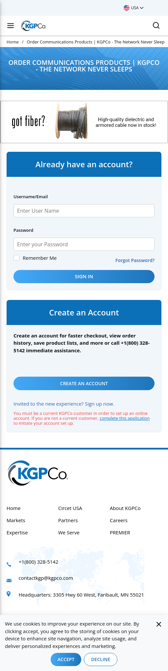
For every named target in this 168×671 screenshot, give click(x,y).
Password (23, 230)
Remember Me (40, 258)
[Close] (159, 624)
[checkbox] (16, 258)
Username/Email (30, 197)
